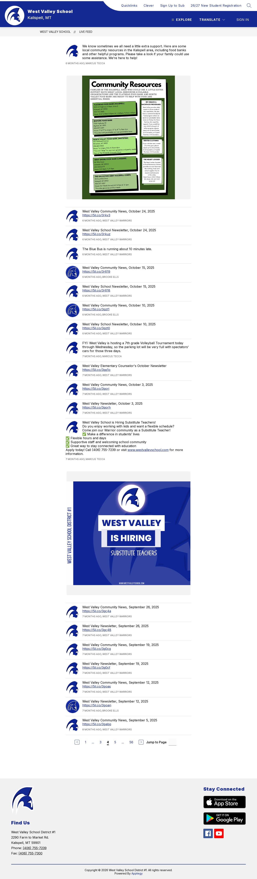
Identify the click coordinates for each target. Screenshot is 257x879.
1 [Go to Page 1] (85, 742)
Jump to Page (156, 742)
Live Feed (85, 31)
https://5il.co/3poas (96, 686)
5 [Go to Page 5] (115, 742)
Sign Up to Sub (172, 5)
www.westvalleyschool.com (148, 450)
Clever (149, 5)
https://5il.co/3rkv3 (96, 215)
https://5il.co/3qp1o (96, 370)
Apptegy (137, 873)
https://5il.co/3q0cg (96, 649)
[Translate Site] (212, 19)
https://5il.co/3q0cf (96, 668)
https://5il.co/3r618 (96, 290)
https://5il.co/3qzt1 (95, 309)
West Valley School (55, 31)
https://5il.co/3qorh (96, 407)
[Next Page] (141, 742)
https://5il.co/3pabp (96, 724)
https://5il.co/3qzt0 (96, 328)
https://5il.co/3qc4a (96, 611)
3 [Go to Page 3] (100, 742)
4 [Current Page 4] (108, 742)
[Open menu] (181, 19)
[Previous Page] (77, 742)
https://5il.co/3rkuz (96, 234)
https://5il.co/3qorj (95, 389)
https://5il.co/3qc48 (96, 630)
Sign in (242, 20)
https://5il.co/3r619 (96, 271)
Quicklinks (129, 5)
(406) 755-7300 (30, 853)
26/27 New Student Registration (216, 5)
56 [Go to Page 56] (131, 742)
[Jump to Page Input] (172, 742)
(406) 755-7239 (35, 848)
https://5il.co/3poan (96, 705)
